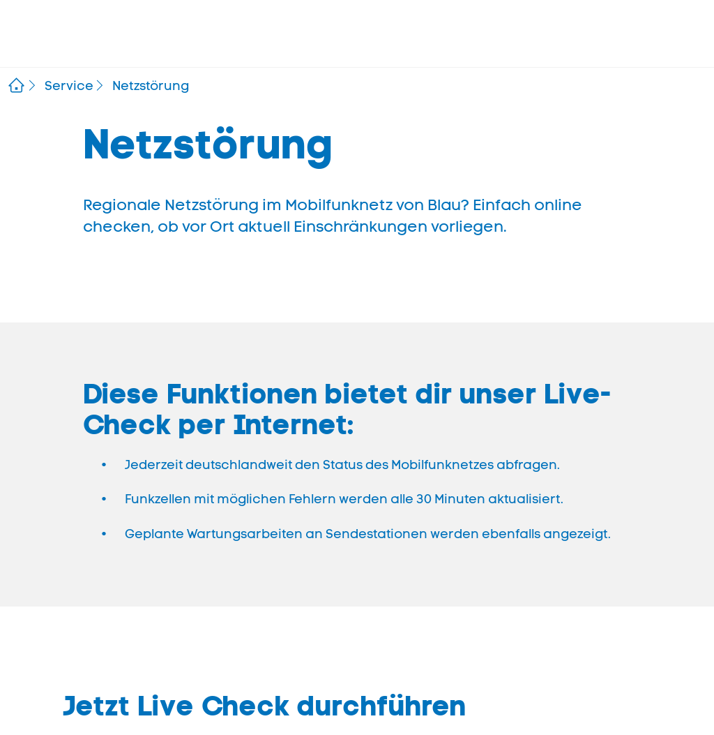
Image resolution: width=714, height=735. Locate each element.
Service (69, 86)
